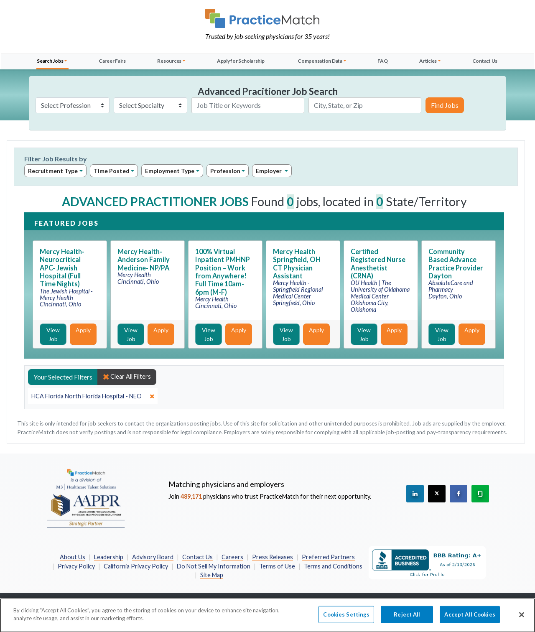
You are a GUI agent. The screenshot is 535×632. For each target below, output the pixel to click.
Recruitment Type (53, 170)
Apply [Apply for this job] (83, 330)
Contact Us (485, 61)
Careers (232, 557)
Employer (269, 170)
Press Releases (272, 557)
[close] (92, 396)
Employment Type (169, 170)
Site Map (211, 574)
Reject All (407, 620)
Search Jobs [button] (50, 61)
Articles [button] (428, 61)
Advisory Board (152, 557)
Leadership (108, 557)
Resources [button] (169, 61)
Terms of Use (277, 566)
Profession (225, 170)
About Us (72, 557)
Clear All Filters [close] (127, 376)
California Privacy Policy (136, 566)
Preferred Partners (328, 557)
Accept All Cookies (469, 620)
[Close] (521, 620)
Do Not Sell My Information (213, 566)
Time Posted (112, 170)
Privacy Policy (76, 566)
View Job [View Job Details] (53, 334)
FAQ (382, 61)
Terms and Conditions (333, 566)
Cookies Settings (346, 620)
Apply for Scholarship (241, 61)
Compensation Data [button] (320, 61)
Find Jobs (445, 105)
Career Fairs (112, 61)
